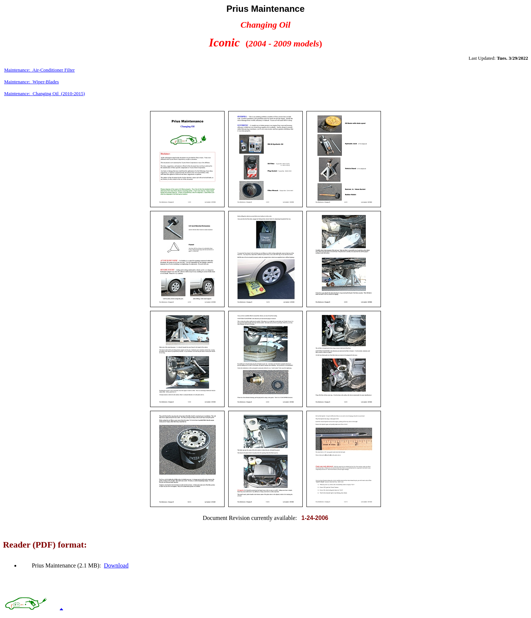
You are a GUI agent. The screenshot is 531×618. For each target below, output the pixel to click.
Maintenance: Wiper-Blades (31, 81)
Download (116, 565)
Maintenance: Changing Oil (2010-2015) (44, 93)
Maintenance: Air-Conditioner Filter (39, 70)
